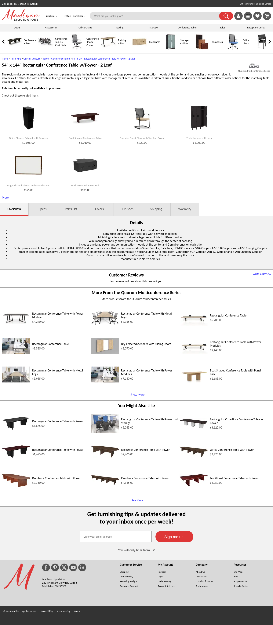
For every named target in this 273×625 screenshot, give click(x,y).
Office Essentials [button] (75, 16)
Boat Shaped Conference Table (85, 138)
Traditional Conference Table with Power (235, 478)
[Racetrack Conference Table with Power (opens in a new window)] (105, 457)
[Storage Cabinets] (170, 48)
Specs (42, 209)
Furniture (16, 58)
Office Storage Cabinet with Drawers (28, 138)
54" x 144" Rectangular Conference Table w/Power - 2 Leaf (103, 58)
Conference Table (60, 58)
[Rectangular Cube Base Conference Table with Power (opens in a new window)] (194, 428)
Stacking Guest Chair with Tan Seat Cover (142, 138)
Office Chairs (85, 27)
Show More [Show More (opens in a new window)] (137, 394)
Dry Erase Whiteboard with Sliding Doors (146, 344)
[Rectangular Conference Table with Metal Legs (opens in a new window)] (105, 324)
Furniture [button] (51, 16)
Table (46, 58)
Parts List (71, 209)
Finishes (127, 209)
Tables (221, 27)
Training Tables (122, 42)
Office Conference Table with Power (232, 449)
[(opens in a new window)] (254, 65)
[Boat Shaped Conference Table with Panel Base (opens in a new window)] (194, 381)
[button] (226, 16)
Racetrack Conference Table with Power (145, 449)
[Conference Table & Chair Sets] (45, 48)
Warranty (184, 209)
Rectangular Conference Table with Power (57, 421)
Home (5, 58)
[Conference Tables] (14, 48)
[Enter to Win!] (248, 19)
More (5, 197)
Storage (153, 27)
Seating (119, 27)
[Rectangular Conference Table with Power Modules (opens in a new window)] (194, 353)
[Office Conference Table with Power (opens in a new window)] (194, 456)
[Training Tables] (108, 48)
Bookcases (217, 42)
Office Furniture (32, 58)
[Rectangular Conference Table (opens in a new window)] (194, 324)
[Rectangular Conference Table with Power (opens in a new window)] (16, 429)
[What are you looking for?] (157, 16)
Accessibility (47, 611)
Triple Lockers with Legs (199, 138)
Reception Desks (256, 27)
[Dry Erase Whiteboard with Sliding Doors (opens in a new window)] (105, 353)
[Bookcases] (201, 48)
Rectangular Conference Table (228, 315)
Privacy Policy (63, 611)
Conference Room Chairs (92, 42)
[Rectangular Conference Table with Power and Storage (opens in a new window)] (105, 432)
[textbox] (116, 536)
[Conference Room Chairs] (76, 48)
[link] (267, 16)
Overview (14, 209)
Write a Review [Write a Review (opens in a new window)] (262, 274)
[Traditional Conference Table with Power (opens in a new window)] (194, 485)
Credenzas (154, 42)
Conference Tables (188, 27)
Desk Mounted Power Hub (85, 185)
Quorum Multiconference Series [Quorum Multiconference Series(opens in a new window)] (254, 70)
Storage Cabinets (185, 42)
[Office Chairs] (233, 48)
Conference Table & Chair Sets (61, 42)
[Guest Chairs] (264, 48)
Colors (99, 209)
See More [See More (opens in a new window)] (137, 500)
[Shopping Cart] (267, 16)
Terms (77, 611)
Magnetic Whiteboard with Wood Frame (28, 185)
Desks (17, 27)
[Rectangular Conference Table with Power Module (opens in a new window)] (16, 323)
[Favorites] (257, 19)
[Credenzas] (139, 48)
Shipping (156, 209)
